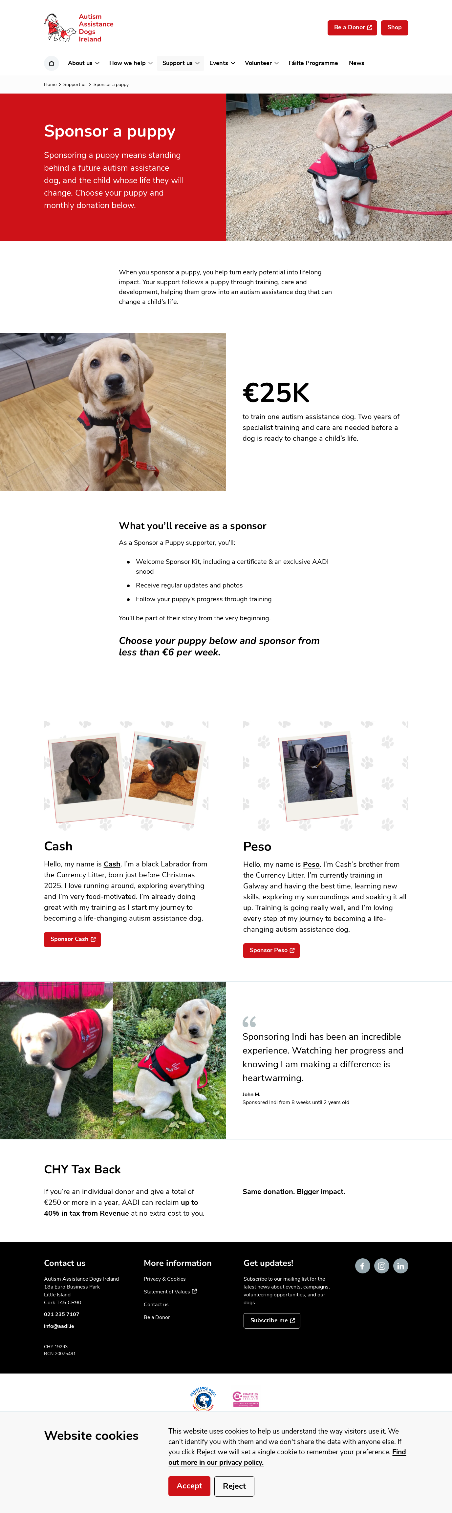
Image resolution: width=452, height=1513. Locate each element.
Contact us (156, 1304)
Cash (112, 864)
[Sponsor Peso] (271, 950)
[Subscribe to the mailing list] (272, 1321)
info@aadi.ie (59, 1326)
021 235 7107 (61, 1314)
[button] (83, 63)
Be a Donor (157, 1317)
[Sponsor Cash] (72, 939)
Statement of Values (170, 1291)
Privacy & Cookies (165, 1279)
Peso (311, 864)
